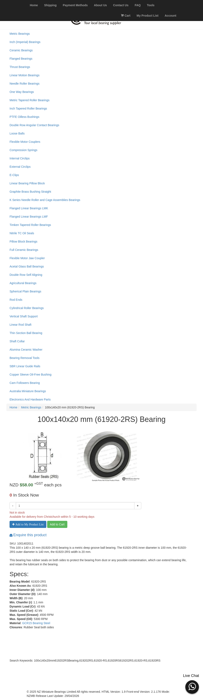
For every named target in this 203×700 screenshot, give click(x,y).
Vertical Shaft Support (24, 316)
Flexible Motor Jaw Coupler (27, 258)
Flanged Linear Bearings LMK (29, 208)
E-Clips (14, 175)
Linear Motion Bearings (24, 75)
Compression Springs (23, 150)
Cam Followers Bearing (25, 383)
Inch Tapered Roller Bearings (28, 108)
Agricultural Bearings (23, 283)
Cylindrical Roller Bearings (27, 308)
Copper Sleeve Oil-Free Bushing (31, 374)
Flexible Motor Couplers (25, 141)
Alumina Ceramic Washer (26, 349)
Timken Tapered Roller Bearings (30, 225)
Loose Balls (17, 133)
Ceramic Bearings (21, 50)
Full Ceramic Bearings (24, 249)
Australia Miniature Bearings (28, 391)
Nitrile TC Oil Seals (22, 233)
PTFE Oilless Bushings (24, 116)
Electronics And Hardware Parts (30, 399)
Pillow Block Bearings (23, 241)
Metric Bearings (20, 33)
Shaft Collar (17, 341)
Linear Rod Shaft (20, 324)
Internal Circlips (20, 158)
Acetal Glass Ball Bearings (27, 266)
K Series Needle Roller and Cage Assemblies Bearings (45, 200)
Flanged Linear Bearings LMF (29, 216)
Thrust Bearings (20, 67)
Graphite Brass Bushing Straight (30, 191)
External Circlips (20, 166)
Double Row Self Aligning (26, 274)
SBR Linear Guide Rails (25, 366)
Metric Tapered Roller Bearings (29, 100)
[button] (192, 686)
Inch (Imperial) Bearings (25, 42)
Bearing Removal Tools (24, 358)
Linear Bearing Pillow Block (27, 183)
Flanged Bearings (21, 58)
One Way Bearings (22, 92)
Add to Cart (57, 524)
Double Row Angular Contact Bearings (34, 125)
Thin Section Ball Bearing (26, 333)
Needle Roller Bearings (24, 83)
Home (13, 407)
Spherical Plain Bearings (25, 291)
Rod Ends (16, 299)
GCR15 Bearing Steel (36, 623)
